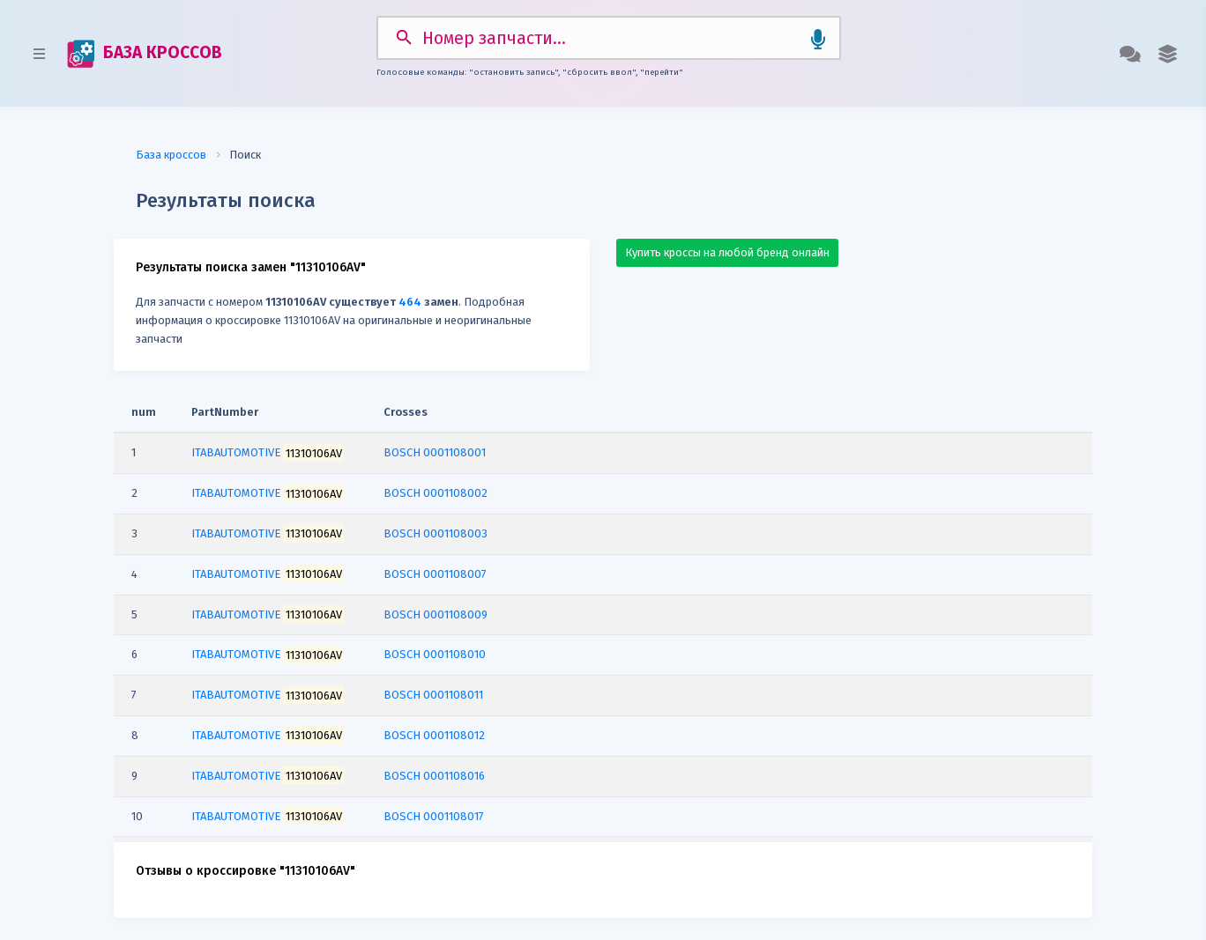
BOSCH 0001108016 (434, 775)
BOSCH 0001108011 (433, 694)
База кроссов (171, 154)
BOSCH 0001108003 (435, 533)
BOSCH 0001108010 (434, 654)
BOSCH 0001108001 (434, 452)
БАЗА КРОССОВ (144, 54)
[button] (1168, 54)
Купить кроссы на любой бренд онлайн (727, 252)
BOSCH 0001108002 (435, 493)
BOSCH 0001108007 (435, 574)
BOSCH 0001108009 (435, 614)
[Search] (608, 38)
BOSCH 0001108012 (434, 735)
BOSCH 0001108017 (433, 816)
